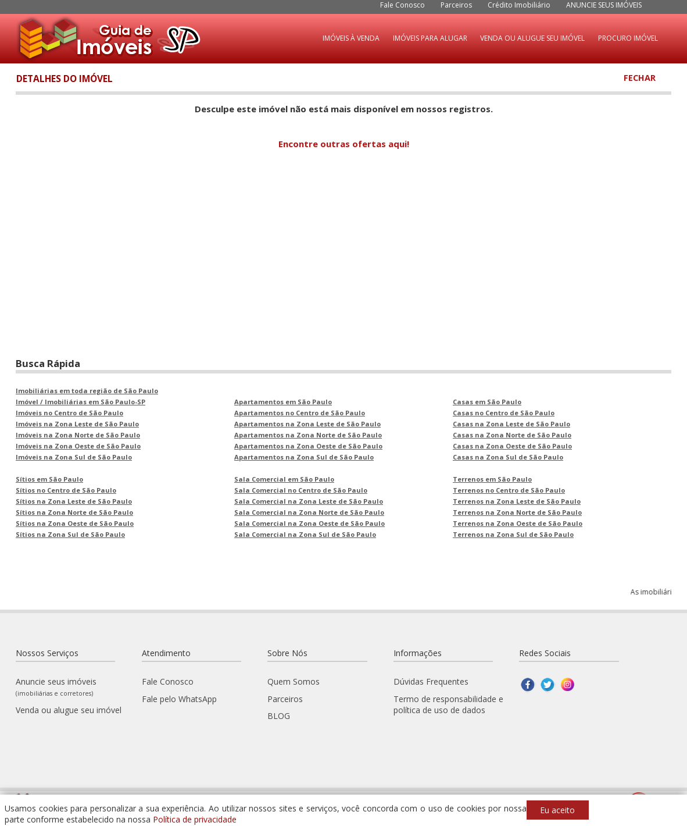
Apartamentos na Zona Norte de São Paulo (308, 434)
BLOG (278, 715)
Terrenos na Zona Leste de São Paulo (517, 501)
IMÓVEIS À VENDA (351, 38)
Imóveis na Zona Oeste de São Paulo (78, 446)
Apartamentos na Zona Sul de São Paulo (304, 457)
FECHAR (640, 77)
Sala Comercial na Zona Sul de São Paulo (305, 534)
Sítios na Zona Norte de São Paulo (74, 512)
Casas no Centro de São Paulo (503, 412)
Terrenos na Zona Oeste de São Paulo (517, 523)
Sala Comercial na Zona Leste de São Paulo (308, 501)
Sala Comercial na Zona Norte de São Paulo (309, 512)
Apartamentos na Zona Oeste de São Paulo (308, 446)
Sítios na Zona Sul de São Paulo (70, 534)
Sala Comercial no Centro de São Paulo (300, 490)
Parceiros (456, 5)
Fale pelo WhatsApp (179, 698)
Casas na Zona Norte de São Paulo (512, 434)
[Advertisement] (343, 263)
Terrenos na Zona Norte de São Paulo (517, 512)
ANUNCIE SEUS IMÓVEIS (604, 5)
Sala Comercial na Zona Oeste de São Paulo (309, 523)
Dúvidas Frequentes (430, 681)
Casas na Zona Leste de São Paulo (511, 423)
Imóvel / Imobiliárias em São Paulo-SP (80, 401)
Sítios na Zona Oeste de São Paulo (75, 523)
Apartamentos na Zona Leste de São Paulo (307, 423)
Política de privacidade (195, 819)
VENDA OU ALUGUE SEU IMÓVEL (532, 38)
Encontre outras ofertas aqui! (343, 143)
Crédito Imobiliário (519, 5)
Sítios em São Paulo (49, 479)
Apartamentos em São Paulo (283, 401)
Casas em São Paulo (487, 401)
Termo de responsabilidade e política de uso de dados (448, 704)
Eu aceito (557, 810)
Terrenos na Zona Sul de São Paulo (513, 534)
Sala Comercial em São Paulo (284, 479)
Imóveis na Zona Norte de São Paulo (78, 434)
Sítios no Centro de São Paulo (66, 490)
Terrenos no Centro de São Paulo (509, 490)
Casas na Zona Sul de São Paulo (508, 457)
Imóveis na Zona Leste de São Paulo (77, 423)
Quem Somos (293, 681)
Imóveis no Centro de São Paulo (69, 412)
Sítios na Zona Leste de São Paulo (74, 501)
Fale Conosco (402, 5)
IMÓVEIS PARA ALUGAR (430, 38)
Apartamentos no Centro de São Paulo (299, 412)
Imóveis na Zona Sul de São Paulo (74, 457)
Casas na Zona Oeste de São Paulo (512, 446)
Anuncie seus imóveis (56, 686)
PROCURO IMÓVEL (628, 38)
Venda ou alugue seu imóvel (68, 709)
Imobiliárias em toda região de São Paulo (87, 390)
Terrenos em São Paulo (492, 479)
